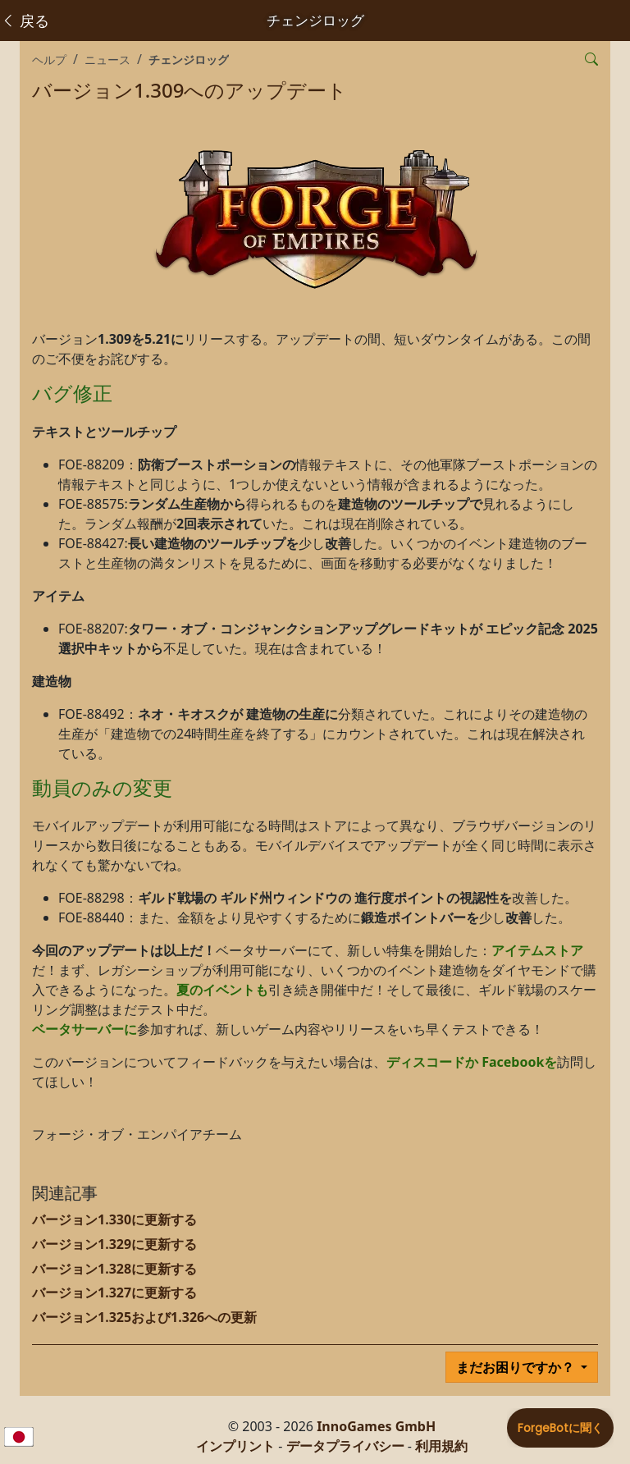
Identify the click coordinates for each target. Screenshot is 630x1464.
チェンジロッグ (188, 59)
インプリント (235, 1446)
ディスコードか (432, 1062)
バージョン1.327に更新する (114, 1292)
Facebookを (519, 1062)
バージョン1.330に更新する (114, 1219)
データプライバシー (345, 1446)
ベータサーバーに (84, 1029)
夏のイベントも (222, 990)
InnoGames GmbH (376, 1426)
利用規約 (441, 1446)
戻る (25, 20)
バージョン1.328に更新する (114, 1269)
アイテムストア (537, 950)
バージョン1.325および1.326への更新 (144, 1317)
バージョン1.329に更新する (114, 1244)
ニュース (107, 59)
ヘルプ (49, 59)
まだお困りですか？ (517, 1367)
